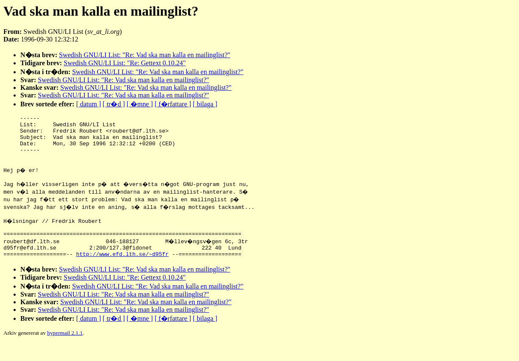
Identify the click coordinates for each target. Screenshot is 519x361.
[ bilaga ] (205, 104)
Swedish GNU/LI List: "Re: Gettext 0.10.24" (125, 63)
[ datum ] (88, 104)
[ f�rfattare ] (173, 104)
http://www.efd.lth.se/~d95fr (122, 271)
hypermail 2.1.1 (65, 350)
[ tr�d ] (114, 104)
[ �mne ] (140, 104)
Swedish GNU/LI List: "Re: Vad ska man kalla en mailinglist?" (144, 54)
